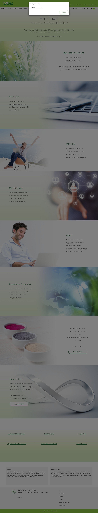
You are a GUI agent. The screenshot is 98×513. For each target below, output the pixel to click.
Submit (64, 12)
